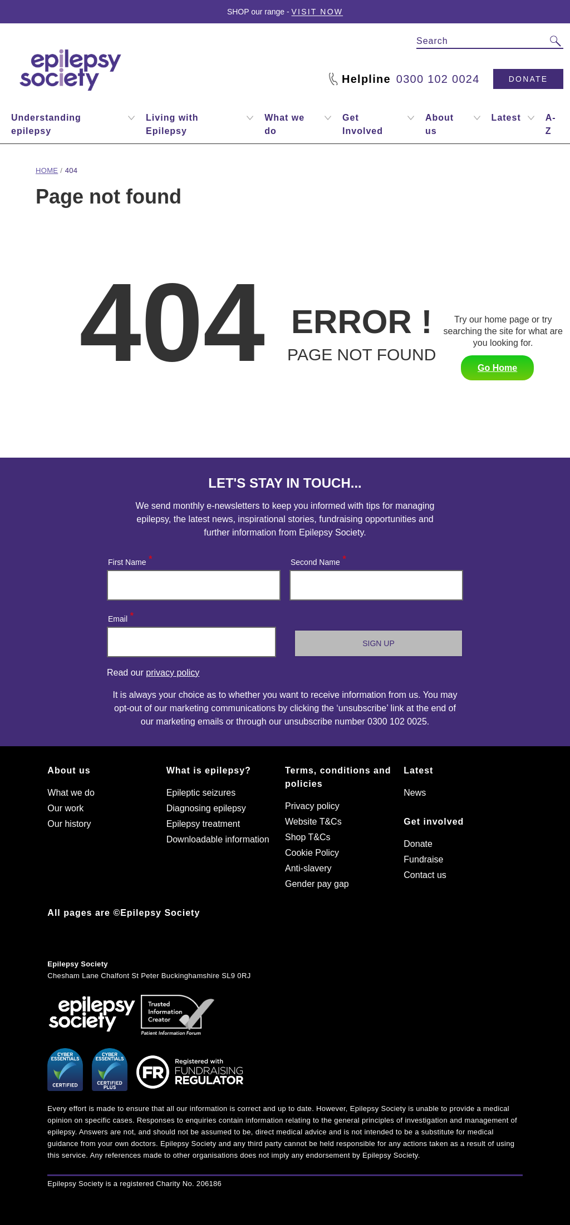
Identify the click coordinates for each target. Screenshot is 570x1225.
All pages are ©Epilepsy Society (123, 912)
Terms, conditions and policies (338, 777)
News (415, 792)
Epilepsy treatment (203, 824)
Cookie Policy (312, 852)
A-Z (551, 124)
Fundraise (423, 859)
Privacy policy (312, 806)
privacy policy (172, 672)
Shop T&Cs (308, 837)
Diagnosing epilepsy (206, 808)
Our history (69, 824)
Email (120, 616)
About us (68, 770)
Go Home (497, 368)
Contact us (425, 875)
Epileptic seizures (201, 792)
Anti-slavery (308, 868)
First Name (129, 560)
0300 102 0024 (438, 79)
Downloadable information (217, 839)
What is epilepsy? (208, 770)
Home (47, 170)
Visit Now (317, 11)
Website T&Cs (313, 821)
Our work (65, 808)
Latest (418, 770)
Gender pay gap (317, 884)
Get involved (434, 821)
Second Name (317, 560)
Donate (528, 79)
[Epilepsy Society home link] (71, 70)
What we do (70, 792)
